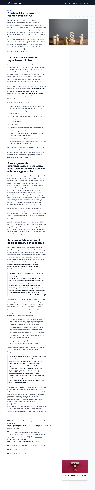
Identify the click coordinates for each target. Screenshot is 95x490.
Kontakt (86, 3)
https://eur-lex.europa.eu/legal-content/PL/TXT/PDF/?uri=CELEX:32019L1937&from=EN (24, 439)
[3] (8, 445)
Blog (66, 3)
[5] (8, 453)
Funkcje (75, 3)
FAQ (70, 3)
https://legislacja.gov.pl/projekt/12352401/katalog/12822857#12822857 (29, 426)
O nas (80, 3)
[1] (8, 420)
